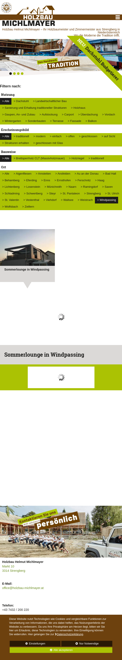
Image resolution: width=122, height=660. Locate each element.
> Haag (99, 180)
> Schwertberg (33, 193)
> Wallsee (67, 200)
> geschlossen (88, 136)
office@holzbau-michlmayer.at (23, 588)
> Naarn (71, 186)
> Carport (68, 114)
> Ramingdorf (89, 186)
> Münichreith (53, 186)
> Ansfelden (62, 173)
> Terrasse (56, 121)
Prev (5, 320)
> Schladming (11, 193)
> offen (70, 136)
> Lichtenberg (11, 186)
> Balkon (91, 121)
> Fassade (74, 121)
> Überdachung (88, 114)
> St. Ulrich (112, 193)
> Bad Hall (109, 173)
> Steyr (51, 193)
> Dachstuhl (21, 101)
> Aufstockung (48, 114)
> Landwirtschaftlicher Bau (50, 101)
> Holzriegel (76, 158)
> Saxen (107, 186)
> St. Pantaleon (70, 193)
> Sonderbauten (35, 121)
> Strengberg (92, 193)
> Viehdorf (50, 200)
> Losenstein (32, 186)
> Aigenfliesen (22, 173)
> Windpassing (106, 200)
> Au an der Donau (87, 173)
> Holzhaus (78, 107)
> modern (39, 136)
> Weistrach (85, 200)
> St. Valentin (10, 200)
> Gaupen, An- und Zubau (18, 114)
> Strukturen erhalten (15, 143)
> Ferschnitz (83, 180)
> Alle (5, 101)
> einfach (56, 136)
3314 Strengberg (13, 570)
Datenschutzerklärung (70, 634)
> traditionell (21, 136)
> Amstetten (43, 173)
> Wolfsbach (10, 206)
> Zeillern (28, 206)
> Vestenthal (31, 200)
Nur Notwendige (80, 644)
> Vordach (108, 114)
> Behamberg (10, 180)
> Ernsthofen (62, 180)
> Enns (45, 180)
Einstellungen (27, 644)
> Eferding (30, 180)
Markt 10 (8, 566)
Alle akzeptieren (41, 650)
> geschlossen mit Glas (48, 143)
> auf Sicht (108, 136)
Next (116, 320)
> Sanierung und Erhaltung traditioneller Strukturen (34, 107)
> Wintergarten (11, 121)
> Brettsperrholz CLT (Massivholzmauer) (39, 158)
